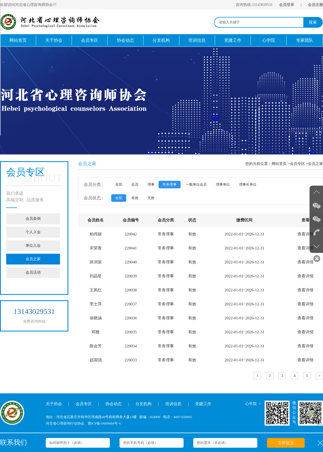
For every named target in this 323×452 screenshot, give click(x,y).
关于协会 (53, 40)
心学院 (268, 40)
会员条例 (33, 219)
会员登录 (286, 5)
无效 (151, 198)
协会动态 (125, 40)
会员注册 (315, 5)
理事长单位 (248, 184)
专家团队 (304, 40)
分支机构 (161, 40)
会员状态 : (93, 198)
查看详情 (305, 234)
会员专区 (89, 40)
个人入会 (33, 232)
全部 (118, 184)
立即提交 (286, 443)
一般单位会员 (196, 184)
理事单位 (223, 184)
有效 (134, 198)
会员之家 (33, 259)
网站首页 (18, 40)
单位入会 (33, 245)
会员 (134, 184)
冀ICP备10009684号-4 (104, 423)
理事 (151, 184)
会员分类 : (93, 184)
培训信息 (197, 40)
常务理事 (170, 184)
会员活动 (33, 272)
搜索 (313, 22)
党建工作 (232, 40)
